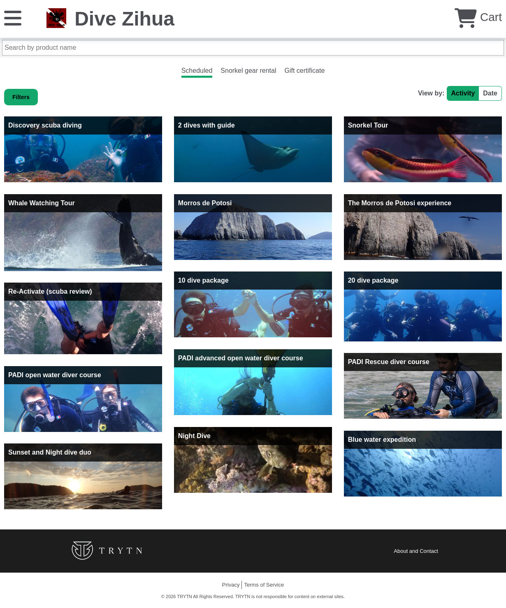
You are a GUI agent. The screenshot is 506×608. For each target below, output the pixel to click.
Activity (463, 93)
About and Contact (416, 551)
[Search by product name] (253, 48)
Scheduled (197, 70)
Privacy (231, 585)
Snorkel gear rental (248, 70)
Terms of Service (264, 585)
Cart (478, 17)
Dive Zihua (124, 19)
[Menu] (12, 17)
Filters (21, 97)
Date (490, 93)
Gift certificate (305, 70)
